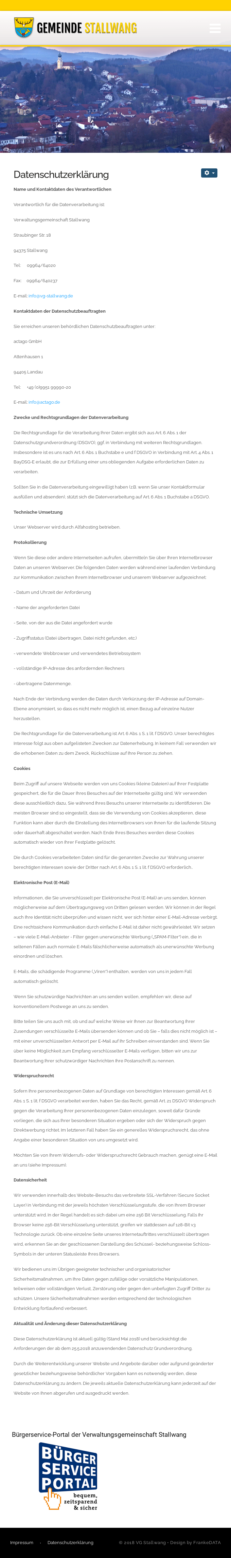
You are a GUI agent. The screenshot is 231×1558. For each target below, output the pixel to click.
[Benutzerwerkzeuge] (209, 173)
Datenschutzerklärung (70, 1542)
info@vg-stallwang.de (51, 295)
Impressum (21, 1542)
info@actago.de (44, 402)
